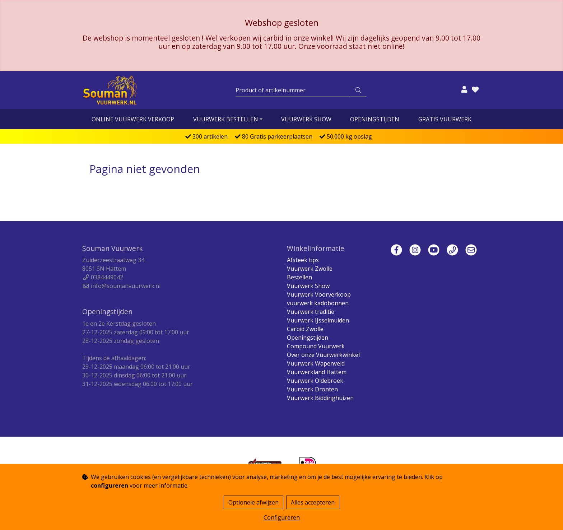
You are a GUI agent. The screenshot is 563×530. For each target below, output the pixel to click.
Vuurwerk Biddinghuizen (320, 398)
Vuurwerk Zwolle (309, 269)
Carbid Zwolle (305, 329)
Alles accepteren (313, 502)
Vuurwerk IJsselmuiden (318, 320)
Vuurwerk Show (306, 119)
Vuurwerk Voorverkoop (319, 294)
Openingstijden (374, 119)
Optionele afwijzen (253, 502)
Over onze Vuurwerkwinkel (323, 355)
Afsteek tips (303, 260)
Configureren (282, 517)
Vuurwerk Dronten (312, 389)
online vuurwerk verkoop (133, 119)
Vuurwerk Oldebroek (315, 381)
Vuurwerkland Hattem (316, 372)
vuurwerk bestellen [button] (225, 119)
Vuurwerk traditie (310, 312)
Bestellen (299, 277)
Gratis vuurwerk (444, 119)
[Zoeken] (293, 90)
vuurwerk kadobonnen (318, 303)
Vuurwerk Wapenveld (316, 363)
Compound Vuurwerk (316, 346)
